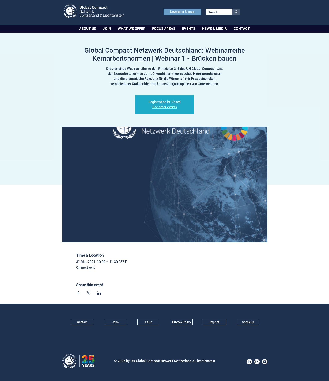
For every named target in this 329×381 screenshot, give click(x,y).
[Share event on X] (88, 293)
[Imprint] (214, 322)
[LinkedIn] (249, 361)
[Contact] (82, 322)
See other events (164, 107)
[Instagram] (257, 361)
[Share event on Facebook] (78, 293)
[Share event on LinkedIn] (99, 293)
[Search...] (215, 12)
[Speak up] (248, 322)
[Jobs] (115, 322)
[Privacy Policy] (182, 322)
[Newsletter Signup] (182, 12)
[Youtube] (264, 361)
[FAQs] (148, 322)
